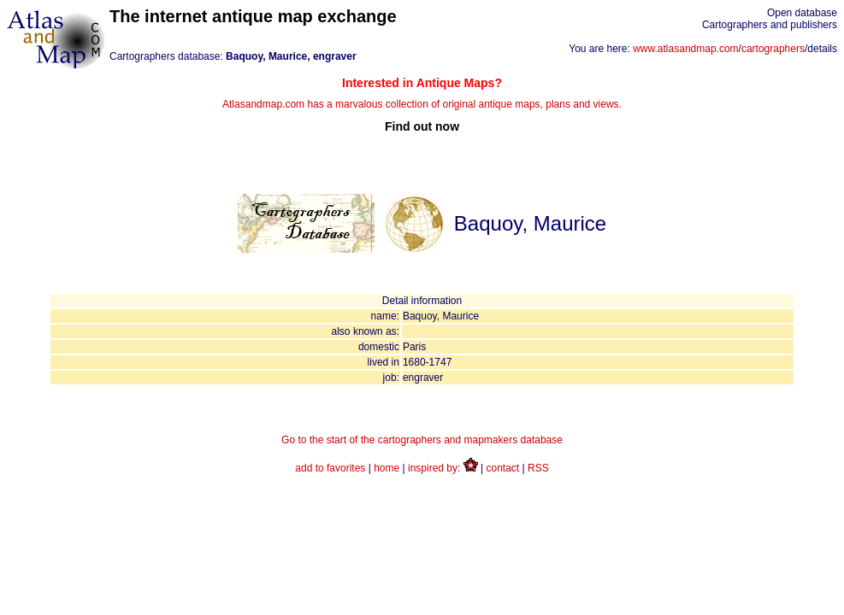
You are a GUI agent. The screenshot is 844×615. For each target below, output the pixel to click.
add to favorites (330, 468)
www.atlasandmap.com (685, 49)
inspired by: (443, 468)
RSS (538, 468)
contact (503, 468)
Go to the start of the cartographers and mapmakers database (422, 440)
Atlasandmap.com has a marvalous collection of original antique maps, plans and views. (422, 104)
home (386, 468)
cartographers (773, 49)
